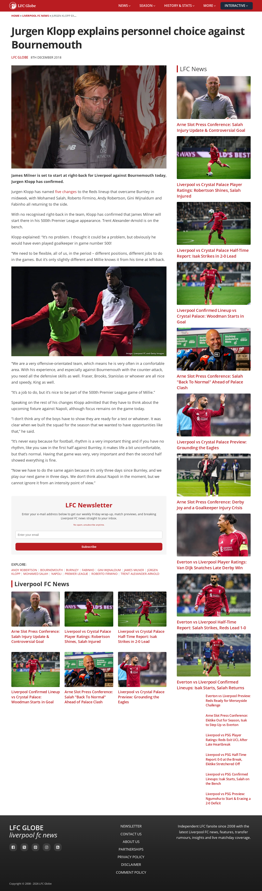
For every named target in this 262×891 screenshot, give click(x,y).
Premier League (76, 574)
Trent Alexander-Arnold (140, 574)
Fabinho (88, 570)
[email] (88, 535)
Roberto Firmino (104, 574)
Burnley (72, 570)
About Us (131, 841)
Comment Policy (131, 872)
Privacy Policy (131, 856)
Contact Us (131, 834)
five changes (66, 191)
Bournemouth (51, 570)
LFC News (193, 69)
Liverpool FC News (35, 16)
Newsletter (131, 826)
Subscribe (89, 546)
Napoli (56, 574)
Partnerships (131, 849)
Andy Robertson (24, 570)
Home (15, 16)
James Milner (134, 570)
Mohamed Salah (35, 574)
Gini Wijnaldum (109, 570)
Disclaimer (131, 864)
